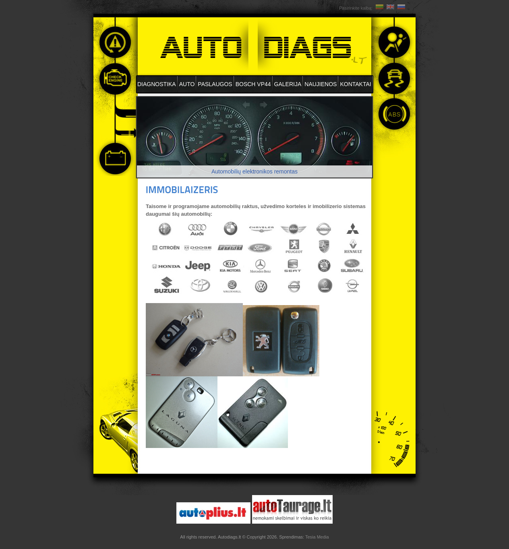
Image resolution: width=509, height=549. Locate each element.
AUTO (187, 84)
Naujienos (320, 84)
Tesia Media (317, 537)
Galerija (288, 84)
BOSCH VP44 (253, 84)
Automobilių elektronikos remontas (254, 171)
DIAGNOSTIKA (156, 84)
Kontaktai (355, 84)
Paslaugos (215, 84)
